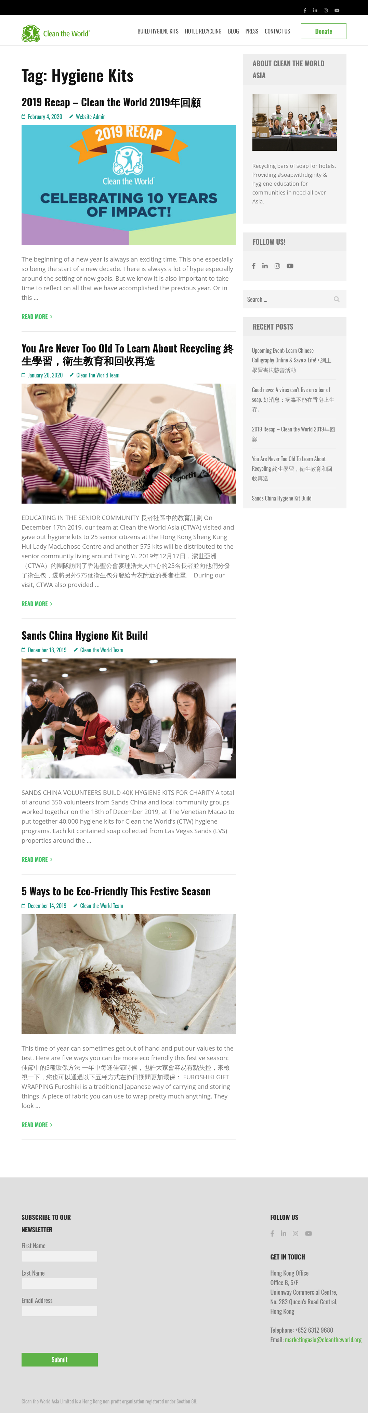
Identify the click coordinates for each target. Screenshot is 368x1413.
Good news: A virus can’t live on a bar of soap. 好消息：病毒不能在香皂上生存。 (293, 399)
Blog (233, 31)
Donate (323, 31)
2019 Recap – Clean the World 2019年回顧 (111, 101)
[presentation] (64, 1336)
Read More (35, 316)
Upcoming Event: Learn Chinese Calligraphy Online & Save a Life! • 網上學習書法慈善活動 (292, 360)
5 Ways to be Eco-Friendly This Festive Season (116, 890)
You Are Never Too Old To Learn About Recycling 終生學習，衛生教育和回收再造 (128, 354)
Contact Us (277, 31)
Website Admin (91, 116)
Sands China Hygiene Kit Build (85, 635)
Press (252, 31)
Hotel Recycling (203, 31)
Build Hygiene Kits (158, 31)
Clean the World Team (97, 375)
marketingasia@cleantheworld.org (323, 1339)
